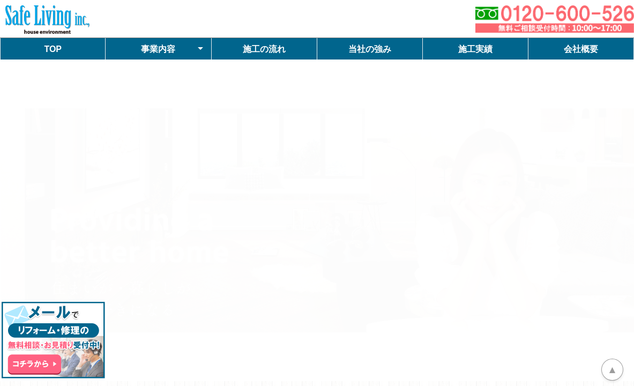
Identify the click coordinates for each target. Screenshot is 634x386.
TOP (53, 49)
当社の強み (369, 49)
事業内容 (158, 49)
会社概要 (581, 49)
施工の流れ (264, 49)
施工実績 (475, 49)
